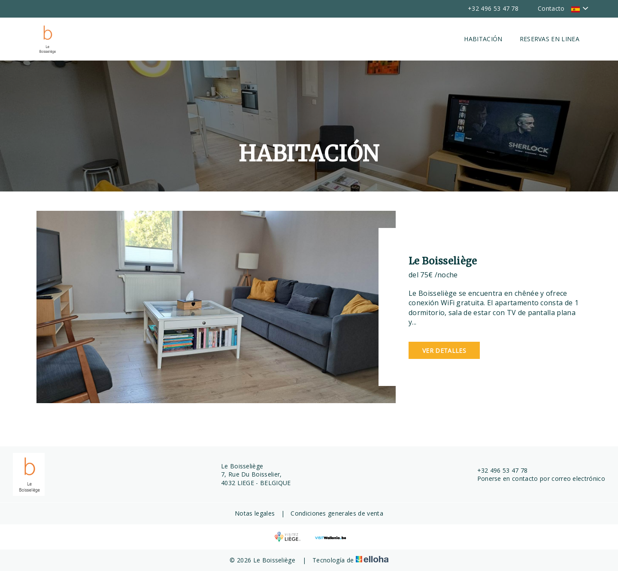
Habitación (483, 39)
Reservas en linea (549, 39)
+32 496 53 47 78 (497, 470)
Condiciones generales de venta (337, 513)
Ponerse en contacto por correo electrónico (536, 478)
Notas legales (255, 513)
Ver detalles (444, 350)
